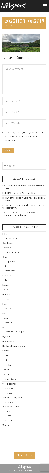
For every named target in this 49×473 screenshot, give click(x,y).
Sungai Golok (12, 379)
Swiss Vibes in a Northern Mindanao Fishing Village (23, 187)
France (5, 285)
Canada (6, 247)
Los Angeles (11, 420)
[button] (45, 5)
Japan (5, 318)
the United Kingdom (12, 397)
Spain (5, 360)
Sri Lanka (6, 365)
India (4, 304)
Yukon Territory (12, 252)
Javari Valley (11, 238)
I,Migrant (12, 5)
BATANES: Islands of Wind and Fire (18, 193)
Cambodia (7, 243)
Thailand (6, 374)
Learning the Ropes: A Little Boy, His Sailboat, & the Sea (23, 199)
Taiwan (6, 369)
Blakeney (10, 402)
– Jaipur (9, 308)
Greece (6, 299)
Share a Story (24, 455)
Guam (8, 416)
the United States (10, 406)
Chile (4, 257)
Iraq (4, 313)
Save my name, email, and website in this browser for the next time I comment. (25, 136)
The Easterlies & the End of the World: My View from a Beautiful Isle (22, 214)
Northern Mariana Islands (14, 346)
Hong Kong (11, 271)
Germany (7, 294)
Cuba (5, 280)
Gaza (5, 289)
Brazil (4, 233)
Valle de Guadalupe (15, 332)
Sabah (5, 355)
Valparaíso (11, 261)
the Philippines (9, 383)
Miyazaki (9, 322)
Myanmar (7, 336)
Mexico (5, 327)
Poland (5, 350)
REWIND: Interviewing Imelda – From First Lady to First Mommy (24, 206)
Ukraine (6, 425)
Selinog (9, 393)
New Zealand (8, 341)
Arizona (9, 411)
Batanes (9, 388)
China (5, 266)
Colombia (7, 275)
